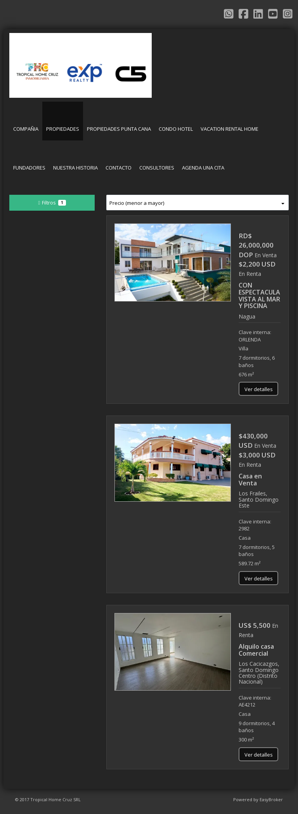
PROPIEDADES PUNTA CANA (119, 128)
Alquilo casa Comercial (256, 650)
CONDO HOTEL (176, 128)
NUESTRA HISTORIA (75, 167)
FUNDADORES (29, 167)
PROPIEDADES (62, 128)
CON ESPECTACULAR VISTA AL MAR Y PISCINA (261, 295)
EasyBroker (271, 799)
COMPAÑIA (25, 128)
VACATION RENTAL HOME (229, 128)
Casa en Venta (250, 479)
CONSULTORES (156, 167)
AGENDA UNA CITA (203, 167)
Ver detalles (258, 389)
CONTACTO (119, 167)
